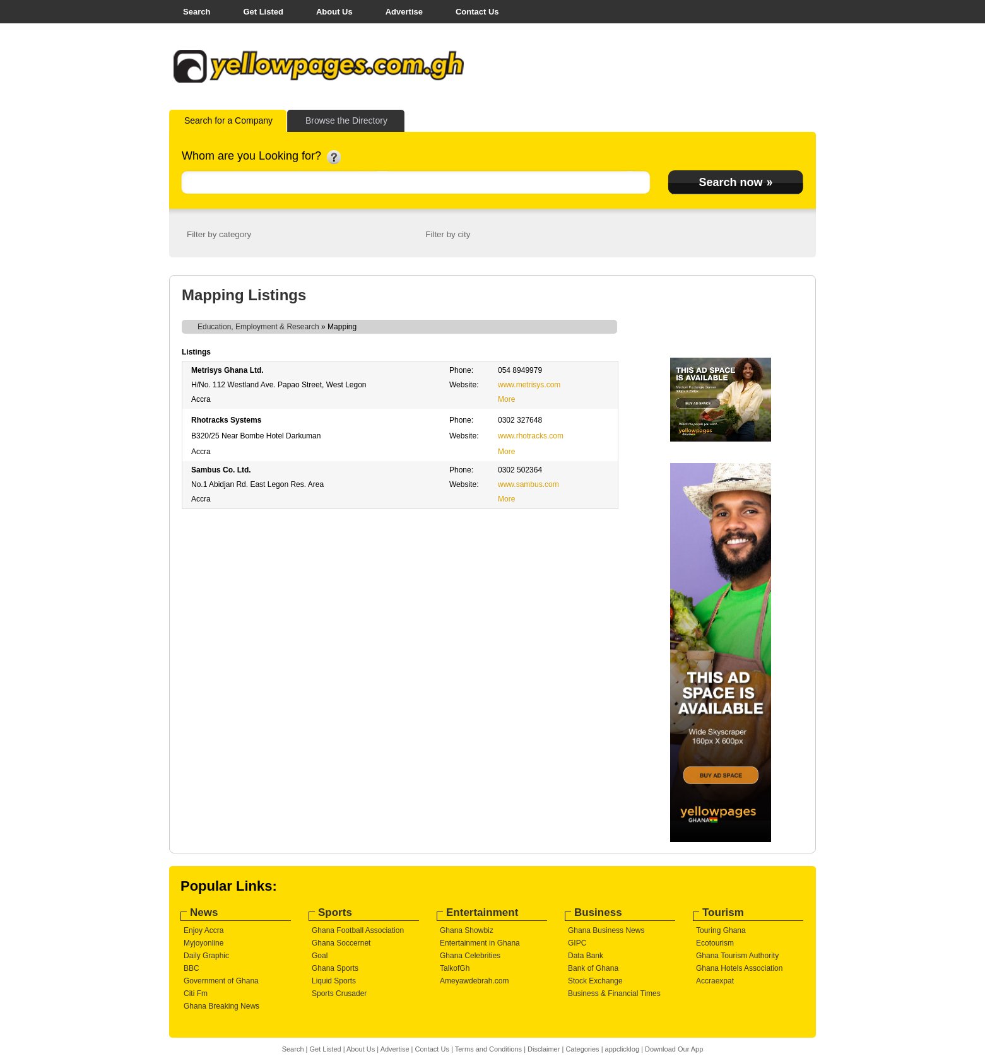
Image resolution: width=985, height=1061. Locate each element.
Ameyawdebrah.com (474, 980)
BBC (191, 968)
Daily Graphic (206, 955)
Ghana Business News (606, 930)
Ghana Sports (335, 968)
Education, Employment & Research (258, 326)
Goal (319, 955)
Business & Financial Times (614, 993)
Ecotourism (715, 943)
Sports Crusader (339, 993)
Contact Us (477, 11)
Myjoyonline (203, 943)
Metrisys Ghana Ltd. (227, 370)
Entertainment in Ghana (480, 943)
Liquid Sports (334, 980)
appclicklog (622, 1049)
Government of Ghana (221, 980)
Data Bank (585, 955)
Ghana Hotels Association (739, 968)
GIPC (577, 943)
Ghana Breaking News (221, 1006)
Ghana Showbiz (466, 930)
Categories (582, 1049)
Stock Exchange (595, 980)
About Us (334, 11)
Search (196, 11)
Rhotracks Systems (226, 420)
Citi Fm (196, 993)
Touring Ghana (721, 930)
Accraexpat (715, 980)
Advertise (404, 11)
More (506, 399)
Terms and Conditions (488, 1049)
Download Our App (674, 1049)
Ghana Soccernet (341, 943)
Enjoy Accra (203, 930)
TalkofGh (454, 968)
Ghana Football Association (358, 930)
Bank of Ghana (593, 968)
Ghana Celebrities (470, 955)
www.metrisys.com (529, 384)
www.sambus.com (528, 484)
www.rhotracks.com (530, 435)
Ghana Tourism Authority (737, 955)
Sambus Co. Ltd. (221, 470)
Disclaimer (544, 1049)
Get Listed (263, 11)
